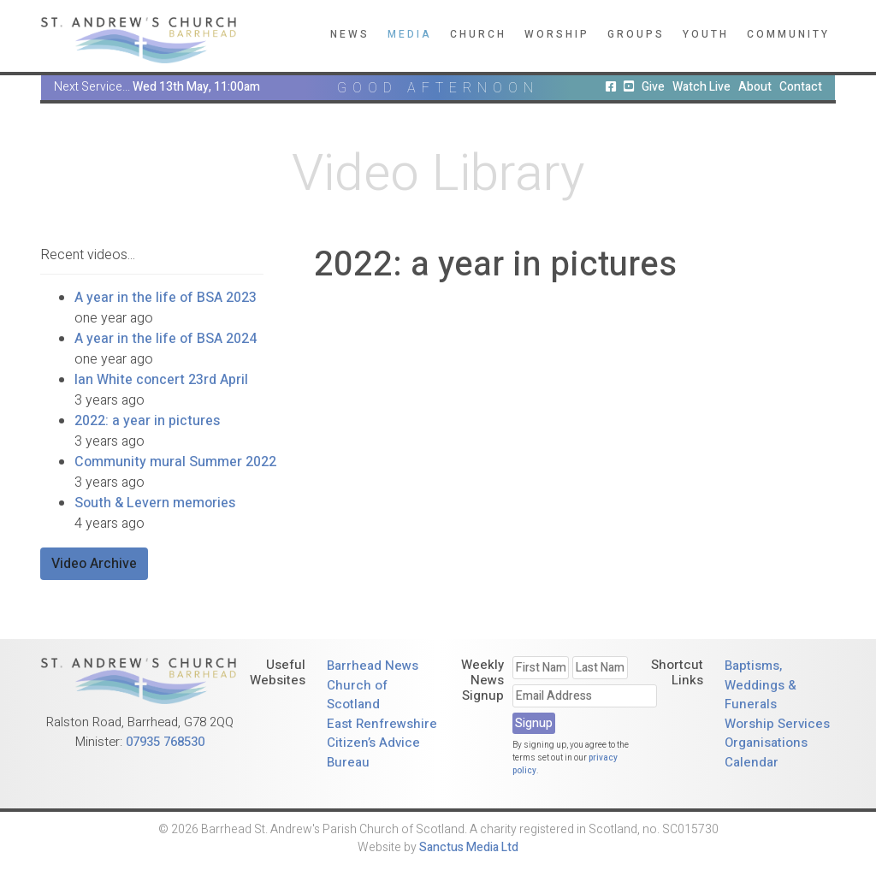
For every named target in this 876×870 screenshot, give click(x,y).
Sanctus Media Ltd (468, 847)
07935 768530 (165, 741)
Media (410, 34)
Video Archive (94, 563)
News (350, 34)
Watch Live (701, 87)
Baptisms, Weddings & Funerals (760, 684)
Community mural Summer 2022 (175, 462)
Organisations (766, 742)
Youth (706, 34)
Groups (636, 34)
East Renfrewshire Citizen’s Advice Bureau (382, 743)
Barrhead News (372, 665)
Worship (556, 34)
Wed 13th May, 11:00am (196, 87)
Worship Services (777, 723)
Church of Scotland (357, 695)
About (755, 87)
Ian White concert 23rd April (161, 380)
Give (653, 87)
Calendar (751, 762)
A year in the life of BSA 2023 (165, 297)
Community (788, 34)
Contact (800, 87)
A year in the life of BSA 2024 (165, 338)
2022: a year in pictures (147, 421)
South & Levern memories (154, 503)
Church (478, 34)
